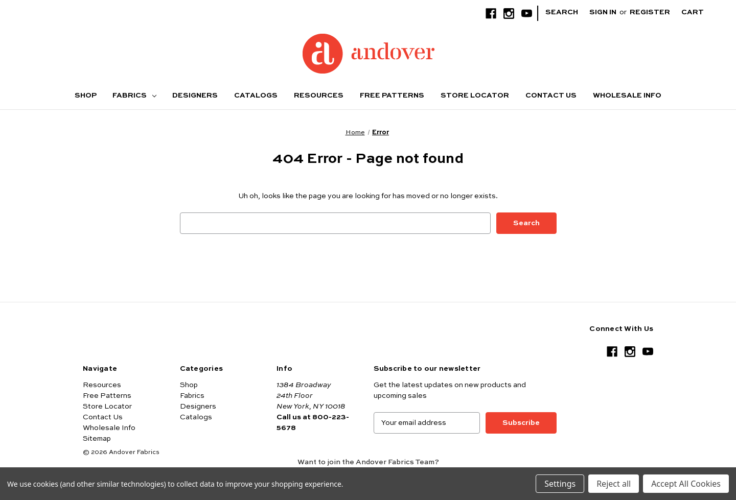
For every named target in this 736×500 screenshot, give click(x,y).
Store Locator (475, 95)
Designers (195, 95)
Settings (560, 483)
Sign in (602, 12)
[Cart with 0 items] (700, 12)
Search (561, 12)
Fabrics (134, 95)
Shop (86, 95)
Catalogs (256, 95)
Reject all (613, 483)
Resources (318, 95)
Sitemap (97, 438)
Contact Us (551, 95)
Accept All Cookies (686, 483)
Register (650, 12)
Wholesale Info (627, 95)
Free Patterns (392, 95)
